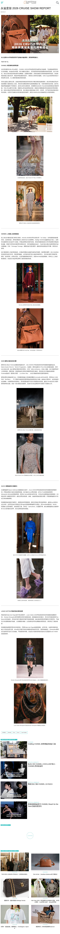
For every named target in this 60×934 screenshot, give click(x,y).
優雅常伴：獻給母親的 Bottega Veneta (14, 900)
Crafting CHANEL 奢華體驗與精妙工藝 (42, 744)
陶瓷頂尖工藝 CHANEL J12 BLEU (40, 784)
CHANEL (4, 732)
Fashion (30, 742)
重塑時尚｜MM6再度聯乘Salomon (45, 926)
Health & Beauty (33, 762)
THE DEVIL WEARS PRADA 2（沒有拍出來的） (14, 874)
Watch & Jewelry (33, 782)
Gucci (18, 732)
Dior (14, 732)
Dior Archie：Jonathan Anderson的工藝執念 (45, 874)
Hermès (9, 732)
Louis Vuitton (24, 732)
